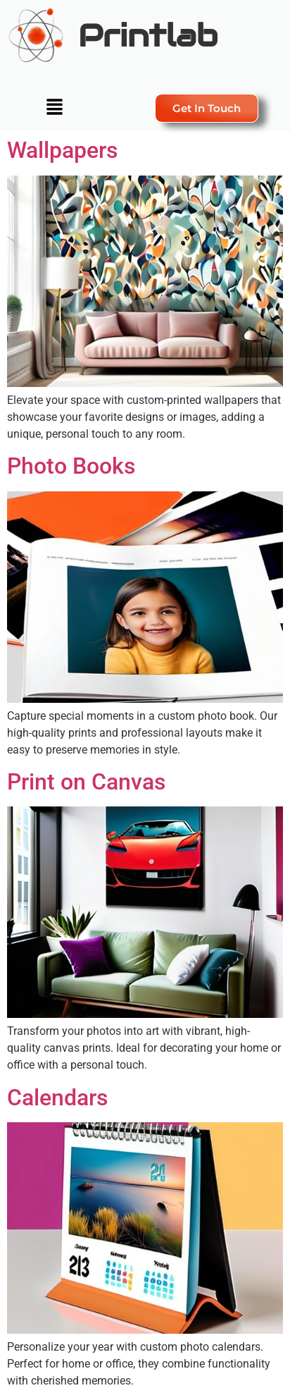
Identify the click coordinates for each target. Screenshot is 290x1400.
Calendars (57, 1097)
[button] (54, 107)
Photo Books (71, 466)
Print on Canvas (86, 781)
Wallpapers (62, 150)
